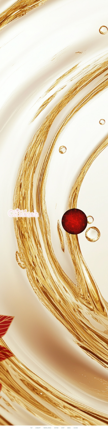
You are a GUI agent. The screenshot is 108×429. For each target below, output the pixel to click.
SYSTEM (56, 428)
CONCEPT (38, 428)
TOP (31, 428)
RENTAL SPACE (47, 428)
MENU (69, 428)
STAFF (63, 428)
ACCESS (76, 428)
